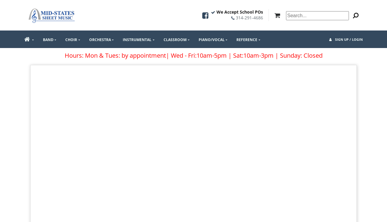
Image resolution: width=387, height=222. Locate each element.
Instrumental (137, 39)
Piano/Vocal (212, 39)
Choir (71, 39)
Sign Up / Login (346, 39)
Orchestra (100, 39)
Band (48, 39)
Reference (246, 39)
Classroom (175, 39)
